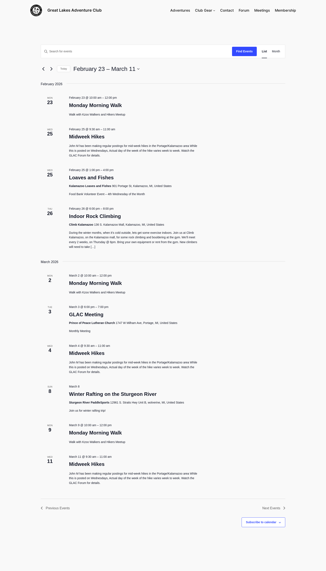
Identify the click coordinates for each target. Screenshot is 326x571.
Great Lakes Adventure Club (74, 10)
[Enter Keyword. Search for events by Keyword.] (136, 51)
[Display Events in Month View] (276, 51)
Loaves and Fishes (91, 177)
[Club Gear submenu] (214, 10)
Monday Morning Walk (95, 105)
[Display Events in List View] (264, 51)
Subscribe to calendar (261, 522)
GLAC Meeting (86, 314)
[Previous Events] (43, 68)
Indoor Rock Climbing (95, 216)
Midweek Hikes (87, 136)
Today (63, 68)
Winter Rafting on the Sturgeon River (113, 394)
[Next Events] (51, 68)
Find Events (244, 51)
